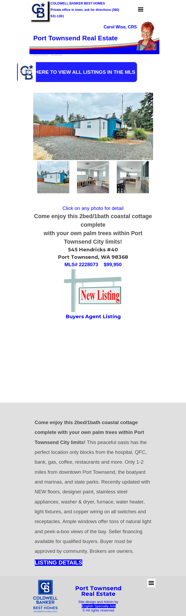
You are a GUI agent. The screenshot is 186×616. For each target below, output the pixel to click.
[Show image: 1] (53, 177)
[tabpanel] (86, 9)
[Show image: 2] (93, 177)
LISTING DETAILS (59, 562)
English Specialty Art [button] (98, 606)
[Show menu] (141, 9)
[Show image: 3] (133, 177)
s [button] (115, 606)
